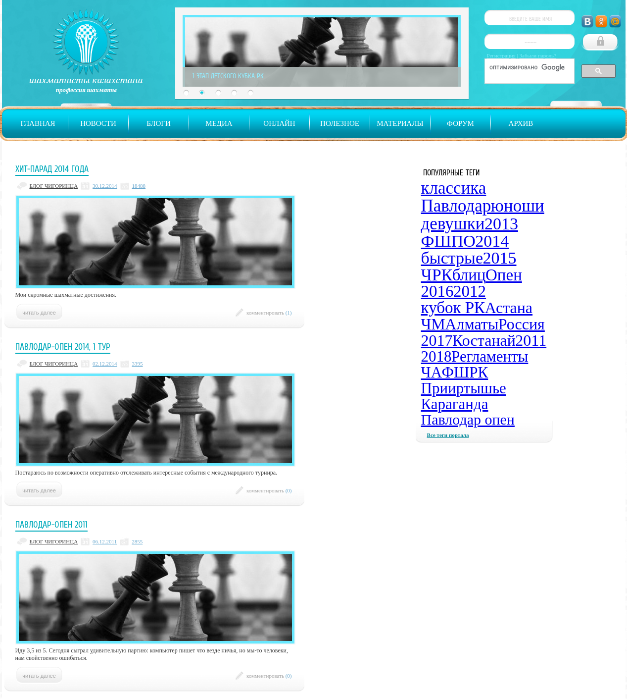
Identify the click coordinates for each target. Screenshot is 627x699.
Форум (460, 123)
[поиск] (528, 67)
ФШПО (448, 241)
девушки (453, 223)
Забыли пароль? (538, 55)
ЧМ (433, 324)
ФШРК (465, 372)
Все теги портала (448, 435)
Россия (521, 324)
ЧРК (437, 275)
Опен (503, 275)
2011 (530, 340)
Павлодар (456, 205)
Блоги (158, 123)
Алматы (471, 324)
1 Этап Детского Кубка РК (228, 76)
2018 (436, 356)
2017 (437, 340)
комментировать (269, 313)
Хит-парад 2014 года (52, 169)
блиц (469, 275)
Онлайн (279, 123)
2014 (492, 241)
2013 (501, 224)
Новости (98, 123)
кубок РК (453, 308)
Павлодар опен (468, 419)
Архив (521, 123)
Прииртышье (463, 388)
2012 (469, 291)
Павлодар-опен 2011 (51, 525)
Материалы (400, 123)
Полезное (339, 123)
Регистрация (501, 55)
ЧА (431, 372)
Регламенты (489, 356)
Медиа (218, 123)
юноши (517, 205)
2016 (437, 291)
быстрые (452, 258)
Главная (37, 123)
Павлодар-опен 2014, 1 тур (62, 347)
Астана (508, 308)
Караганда (454, 404)
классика (453, 188)
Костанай (484, 340)
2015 (500, 258)
